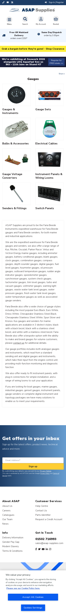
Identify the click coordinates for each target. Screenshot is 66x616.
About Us (7, 506)
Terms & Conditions (12, 550)
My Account (41, 20)
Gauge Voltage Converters (12, 176)
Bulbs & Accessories (15, 143)
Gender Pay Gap (10, 541)
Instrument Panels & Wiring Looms (48, 176)
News (5, 523)
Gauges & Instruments (10, 111)
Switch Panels (44, 208)
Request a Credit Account (48, 519)
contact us (18, 343)
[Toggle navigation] (9, 20)
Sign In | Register (54, 2)
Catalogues (8, 514)
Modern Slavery (10, 546)
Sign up (33, 466)
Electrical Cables (46, 143)
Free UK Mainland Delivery (19, 35)
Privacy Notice (45, 471)
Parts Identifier (43, 514)
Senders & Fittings (14, 208)
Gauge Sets (43, 109)
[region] (33, 593)
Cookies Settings (33, 607)
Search (25, 20)
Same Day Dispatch (51, 34)
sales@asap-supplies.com (49, 543)
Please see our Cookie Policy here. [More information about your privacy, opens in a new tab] (23, 588)
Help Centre (41, 506)
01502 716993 (45, 539)
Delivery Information (12, 537)
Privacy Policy (45, 473)
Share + (62, 74)
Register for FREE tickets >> (56, 62)
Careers (6, 510)
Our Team (7, 519)
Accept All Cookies (33, 597)
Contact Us (41, 510)
